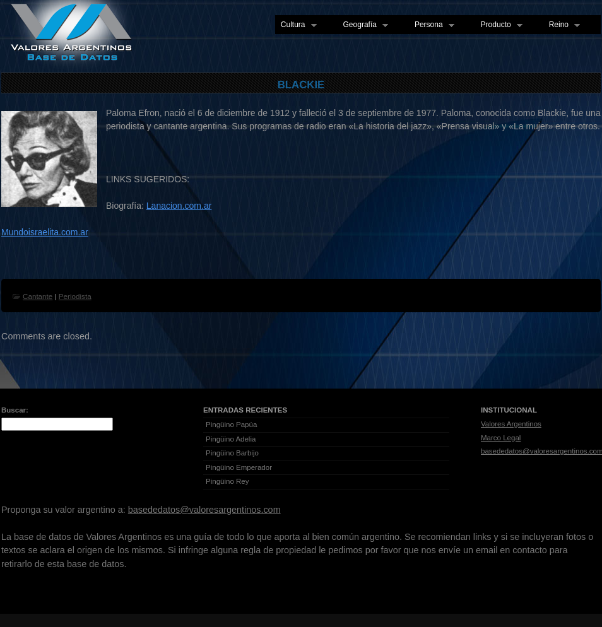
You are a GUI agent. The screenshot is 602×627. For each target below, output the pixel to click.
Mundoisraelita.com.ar (44, 232)
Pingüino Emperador (239, 467)
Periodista (75, 296)
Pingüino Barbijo (232, 453)
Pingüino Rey (227, 481)
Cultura (296, 25)
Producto (498, 25)
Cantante (37, 296)
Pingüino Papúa (231, 424)
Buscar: (14, 410)
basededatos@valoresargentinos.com (204, 510)
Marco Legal (501, 438)
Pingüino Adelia (231, 439)
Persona (431, 25)
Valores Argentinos (511, 424)
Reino (561, 25)
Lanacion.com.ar (179, 206)
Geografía (363, 25)
